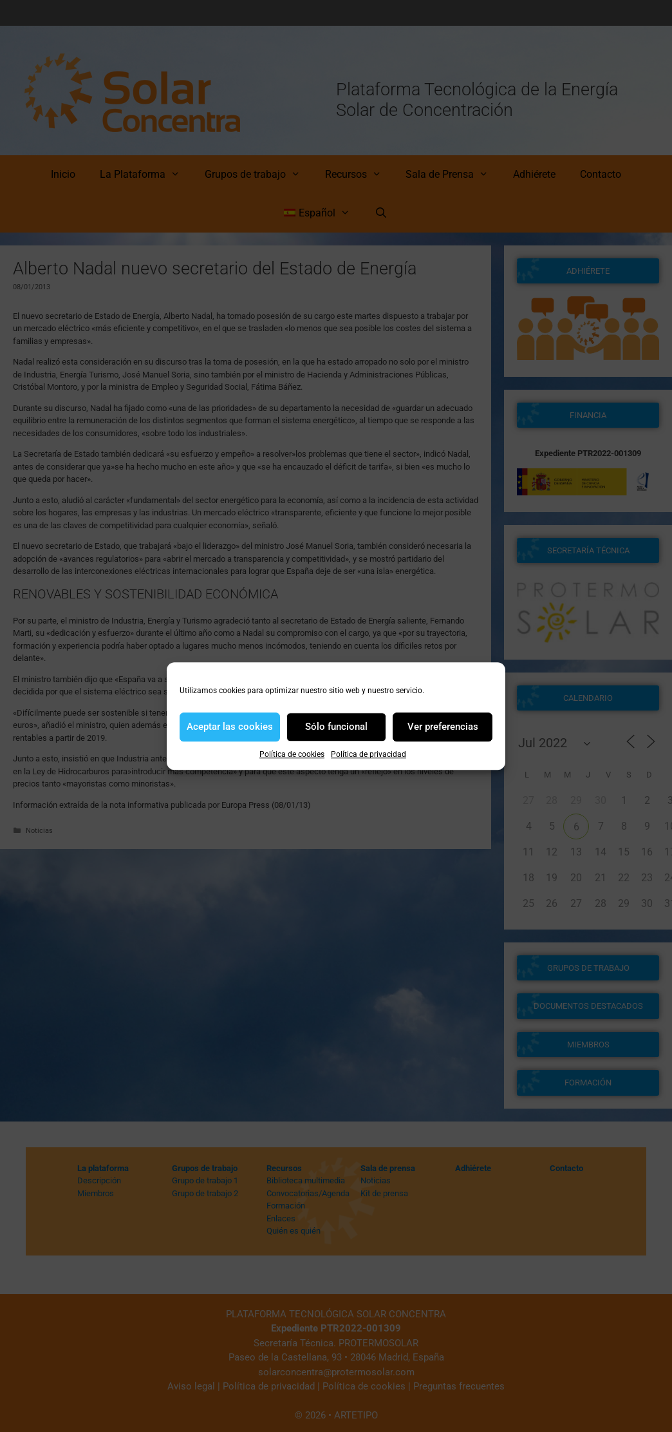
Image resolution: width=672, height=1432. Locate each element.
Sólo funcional (336, 726)
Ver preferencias (442, 726)
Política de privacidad (368, 754)
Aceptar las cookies (230, 726)
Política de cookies (291, 754)
